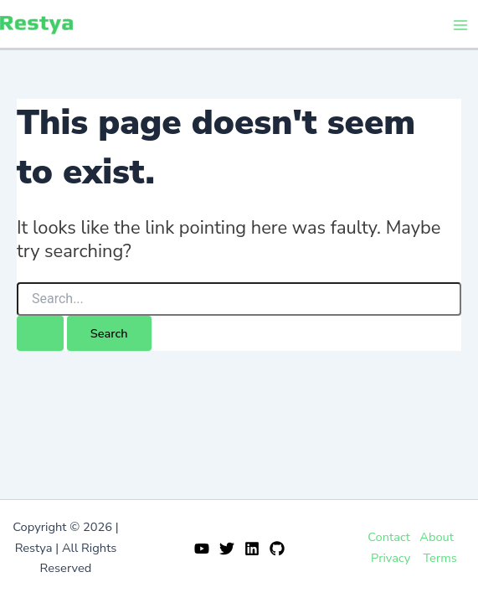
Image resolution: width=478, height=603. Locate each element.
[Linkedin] (252, 548)
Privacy (390, 557)
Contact (388, 536)
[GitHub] (277, 548)
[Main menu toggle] (460, 25)
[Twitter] (226, 548)
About (436, 536)
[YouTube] (201, 548)
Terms (439, 557)
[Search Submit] (40, 334)
